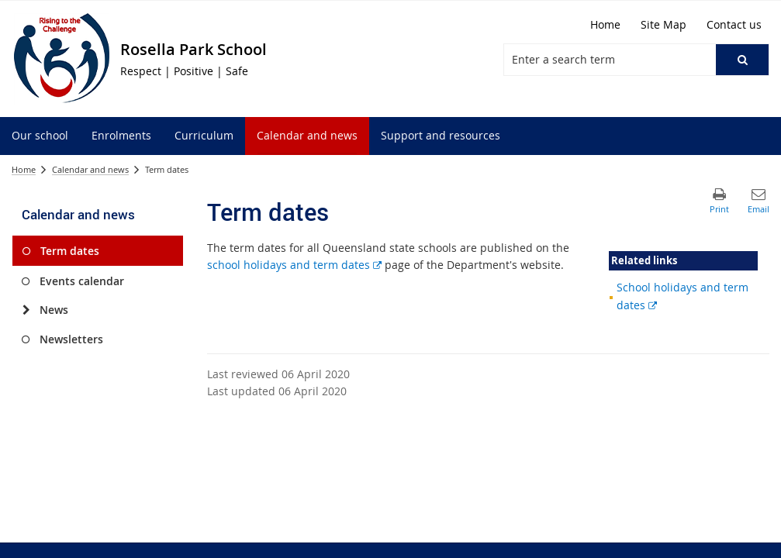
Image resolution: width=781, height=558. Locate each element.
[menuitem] (40, 136)
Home (24, 169)
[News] (26, 310)
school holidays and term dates (294, 264)
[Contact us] (734, 24)
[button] (742, 59)
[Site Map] (663, 24)
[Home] (605, 24)
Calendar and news (90, 169)
